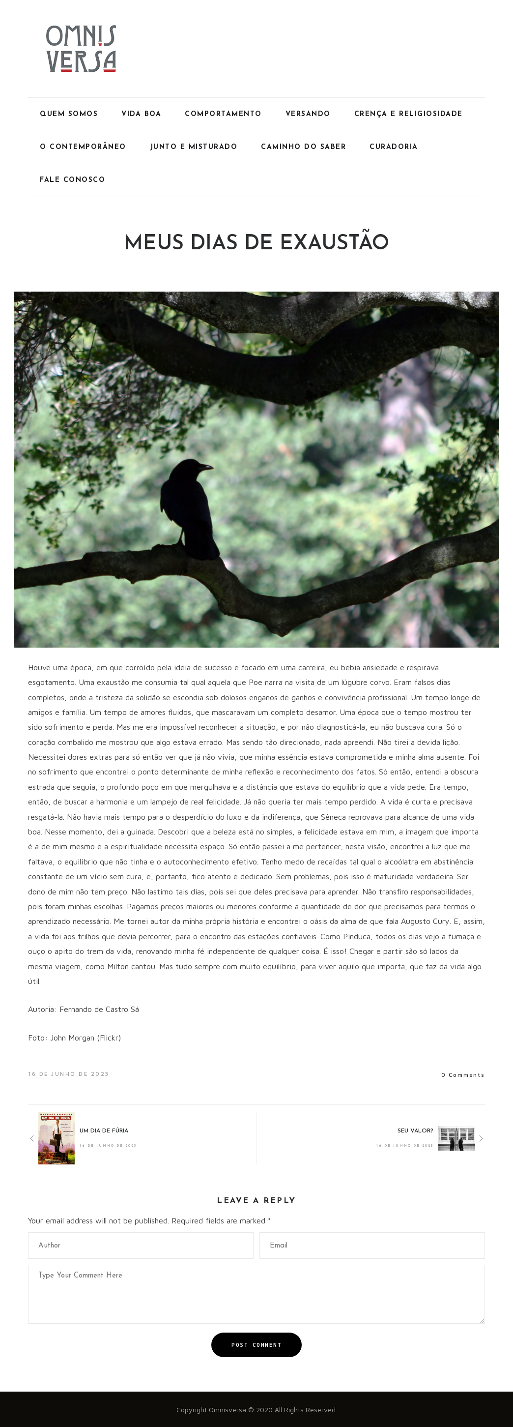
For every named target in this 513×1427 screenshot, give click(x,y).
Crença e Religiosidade (408, 114)
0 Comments (463, 1074)
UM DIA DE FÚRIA (104, 1131)
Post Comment (256, 1345)
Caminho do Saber (303, 147)
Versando (308, 114)
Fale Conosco (72, 180)
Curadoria (394, 147)
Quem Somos (69, 114)
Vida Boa (141, 114)
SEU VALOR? (415, 1131)
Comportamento (223, 114)
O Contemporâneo (83, 147)
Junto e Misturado (194, 147)
